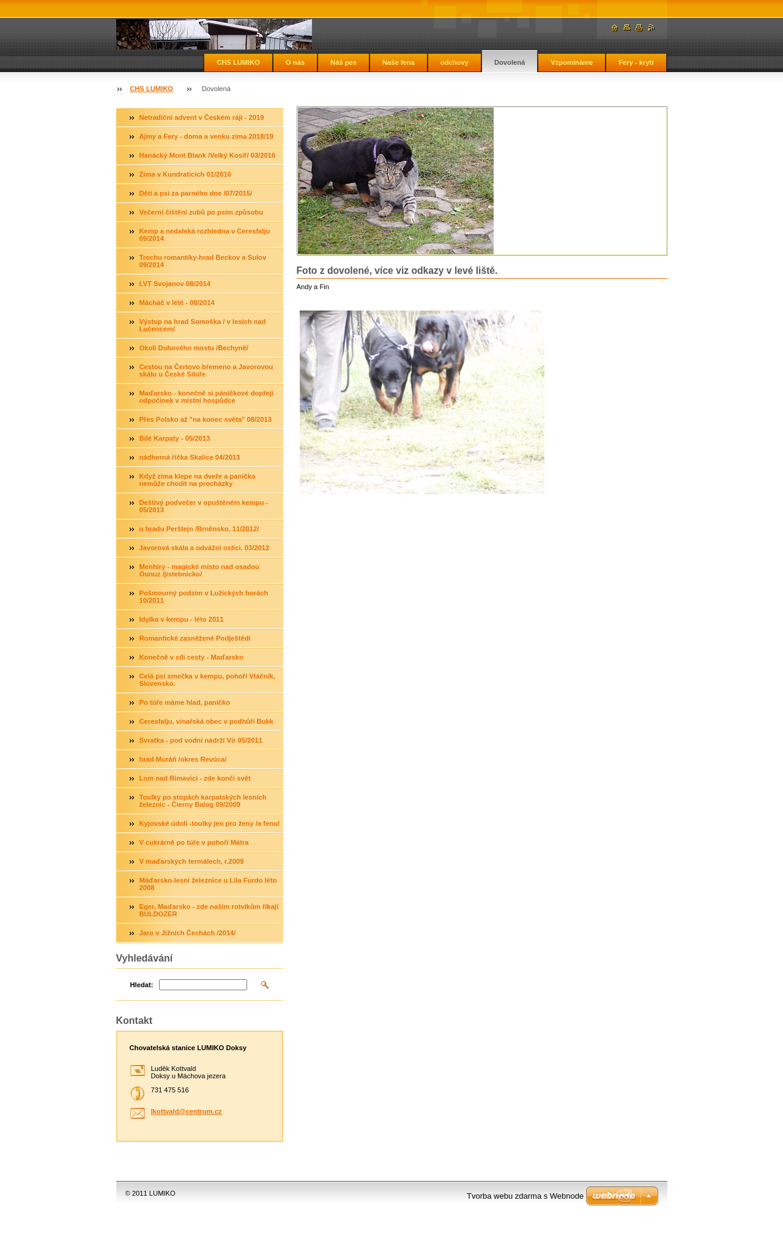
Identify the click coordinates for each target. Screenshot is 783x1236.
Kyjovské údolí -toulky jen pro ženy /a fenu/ (209, 823)
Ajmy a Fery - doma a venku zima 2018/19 (206, 136)
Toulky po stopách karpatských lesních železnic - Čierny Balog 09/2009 (203, 800)
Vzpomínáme (572, 62)
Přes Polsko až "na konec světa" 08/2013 (205, 419)
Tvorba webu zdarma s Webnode (525, 1196)
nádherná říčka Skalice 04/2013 (189, 457)
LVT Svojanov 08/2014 (175, 283)
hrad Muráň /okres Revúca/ (183, 759)
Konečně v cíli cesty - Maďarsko (191, 657)
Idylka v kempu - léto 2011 (181, 619)
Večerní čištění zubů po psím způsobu (201, 212)
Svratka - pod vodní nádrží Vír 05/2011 (200, 740)
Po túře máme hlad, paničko (185, 702)
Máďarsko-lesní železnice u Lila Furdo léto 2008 (208, 884)
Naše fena (398, 62)
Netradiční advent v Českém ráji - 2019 (201, 117)
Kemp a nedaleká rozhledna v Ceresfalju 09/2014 (204, 234)
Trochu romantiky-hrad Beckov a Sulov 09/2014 (203, 261)
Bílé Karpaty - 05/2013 (174, 438)
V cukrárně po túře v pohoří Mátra (194, 842)
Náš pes (343, 62)
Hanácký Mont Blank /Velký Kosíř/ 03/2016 (207, 155)
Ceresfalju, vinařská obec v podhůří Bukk (206, 721)
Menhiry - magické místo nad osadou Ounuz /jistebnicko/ (199, 570)
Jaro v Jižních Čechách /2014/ (187, 932)
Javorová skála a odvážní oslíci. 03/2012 (204, 547)
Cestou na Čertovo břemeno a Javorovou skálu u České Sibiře (206, 370)
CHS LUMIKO (238, 62)
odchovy (454, 62)
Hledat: (142, 984)
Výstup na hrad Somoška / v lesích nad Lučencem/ (202, 325)
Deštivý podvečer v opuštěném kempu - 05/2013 (204, 506)
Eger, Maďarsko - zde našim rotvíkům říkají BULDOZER (209, 910)
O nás (295, 62)
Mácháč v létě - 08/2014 (177, 302)
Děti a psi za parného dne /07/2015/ (196, 193)
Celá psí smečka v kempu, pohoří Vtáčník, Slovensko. (207, 679)
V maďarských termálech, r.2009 (191, 861)
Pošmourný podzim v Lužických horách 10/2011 (204, 596)
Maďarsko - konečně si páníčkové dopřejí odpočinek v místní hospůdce (206, 396)
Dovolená (509, 62)
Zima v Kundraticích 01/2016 (185, 174)
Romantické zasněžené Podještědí (195, 638)
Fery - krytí (635, 62)
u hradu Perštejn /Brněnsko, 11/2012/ (199, 528)
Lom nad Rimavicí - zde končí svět (195, 778)
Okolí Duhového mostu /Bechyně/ (193, 347)
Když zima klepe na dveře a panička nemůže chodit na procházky (197, 480)
